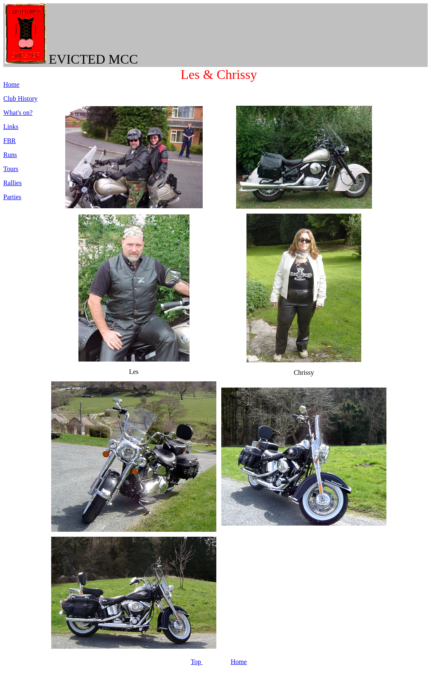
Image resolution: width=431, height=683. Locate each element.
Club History (20, 98)
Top (197, 661)
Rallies (12, 182)
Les (190, 74)
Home (239, 661)
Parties (12, 196)
